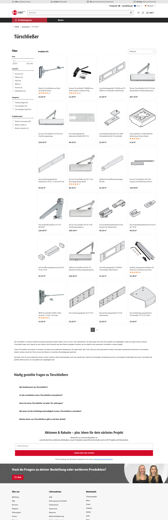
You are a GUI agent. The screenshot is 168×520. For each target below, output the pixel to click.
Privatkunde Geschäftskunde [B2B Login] (121, 6)
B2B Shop (15, 461)
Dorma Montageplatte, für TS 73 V (81, 313)
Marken (61, 20)
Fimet (88, 468)
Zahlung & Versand (56, 484)
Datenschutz (53, 469)
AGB (50, 461)
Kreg (88, 484)
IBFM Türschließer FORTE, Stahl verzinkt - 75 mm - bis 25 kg (49, 314)
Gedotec (89, 472)
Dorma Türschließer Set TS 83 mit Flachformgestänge (50, 135)
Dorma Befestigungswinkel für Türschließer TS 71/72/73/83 (141, 314)
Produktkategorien (23, 20)
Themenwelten (91, 460)
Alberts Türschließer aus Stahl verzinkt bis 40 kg (49, 89)
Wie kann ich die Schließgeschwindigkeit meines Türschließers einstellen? (50, 411)
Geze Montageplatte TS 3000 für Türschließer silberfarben (110, 268)
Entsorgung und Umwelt (58, 465)
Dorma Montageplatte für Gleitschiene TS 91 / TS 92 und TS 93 (51, 180)
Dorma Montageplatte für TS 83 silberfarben (110, 314)
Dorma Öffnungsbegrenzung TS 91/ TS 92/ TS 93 (51, 268)
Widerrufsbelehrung (56, 480)
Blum (88, 464)
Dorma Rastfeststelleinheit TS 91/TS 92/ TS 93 (143, 226)
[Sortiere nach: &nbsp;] (142, 51)
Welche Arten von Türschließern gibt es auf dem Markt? (42, 419)
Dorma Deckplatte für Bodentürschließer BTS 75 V (79, 135)
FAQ (13, 465)
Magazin (15, 472)
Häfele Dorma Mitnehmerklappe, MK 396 (111, 180)
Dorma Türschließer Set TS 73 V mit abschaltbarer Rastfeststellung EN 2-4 (142, 89)
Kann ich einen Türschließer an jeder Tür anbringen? (41, 403)
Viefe (88, 480)
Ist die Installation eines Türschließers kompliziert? (41, 395)
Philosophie (16, 476)
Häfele (88, 476)
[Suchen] (131, 12)
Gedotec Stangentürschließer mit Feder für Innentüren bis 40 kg (142, 268)
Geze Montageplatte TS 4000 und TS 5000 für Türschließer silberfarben (112, 89)
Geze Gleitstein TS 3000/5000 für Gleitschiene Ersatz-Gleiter (141, 135)
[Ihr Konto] (143, 12)
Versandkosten (43, 498)
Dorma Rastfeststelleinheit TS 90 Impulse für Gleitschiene (111, 226)
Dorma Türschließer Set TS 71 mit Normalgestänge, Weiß (81, 180)
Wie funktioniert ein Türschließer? (33, 387)
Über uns (15, 484)
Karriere (15, 469)
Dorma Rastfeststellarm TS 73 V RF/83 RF (49, 226)
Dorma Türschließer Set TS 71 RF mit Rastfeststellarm (80, 226)
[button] (142, 51)
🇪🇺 (137, 6)
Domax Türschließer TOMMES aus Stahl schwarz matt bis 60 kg (81, 89)
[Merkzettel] (138, 12)
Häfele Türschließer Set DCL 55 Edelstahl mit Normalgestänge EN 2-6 (81, 268)
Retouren (52, 476)
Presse (14, 480)
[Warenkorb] (150, 12)
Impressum (53, 472)
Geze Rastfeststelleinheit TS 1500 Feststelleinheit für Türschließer (111, 135)
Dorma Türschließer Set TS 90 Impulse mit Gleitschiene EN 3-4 (141, 180)
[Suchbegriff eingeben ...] (78, 12)
